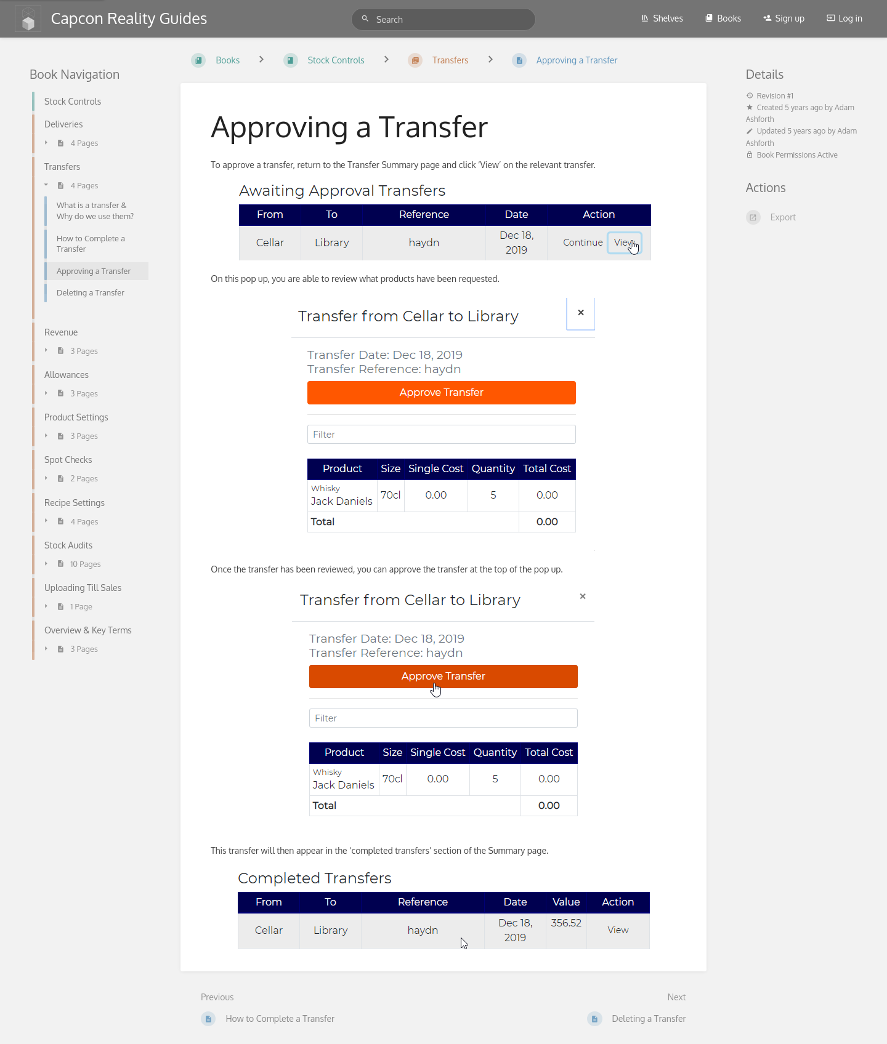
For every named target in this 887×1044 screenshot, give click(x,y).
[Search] (367, 19)
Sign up (783, 18)
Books (723, 18)
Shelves (662, 18)
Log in (844, 18)
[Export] (801, 217)
